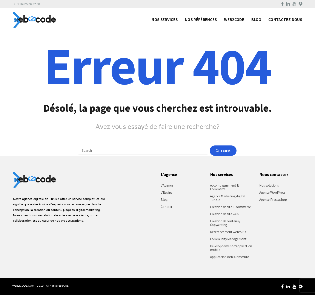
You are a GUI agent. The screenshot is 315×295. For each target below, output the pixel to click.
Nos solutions (269, 185)
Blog (256, 19)
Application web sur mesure (229, 257)
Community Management (228, 239)
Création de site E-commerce (230, 207)
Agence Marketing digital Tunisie (227, 198)
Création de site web (224, 214)
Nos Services (165, 19)
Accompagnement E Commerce (224, 187)
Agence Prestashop (273, 199)
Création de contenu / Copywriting (225, 223)
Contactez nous (285, 19)
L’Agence (167, 185)
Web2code (234, 19)
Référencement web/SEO (228, 232)
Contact (166, 206)
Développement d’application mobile (231, 248)
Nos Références (201, 19)
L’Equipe (166, 192)
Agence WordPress (272, 192)
